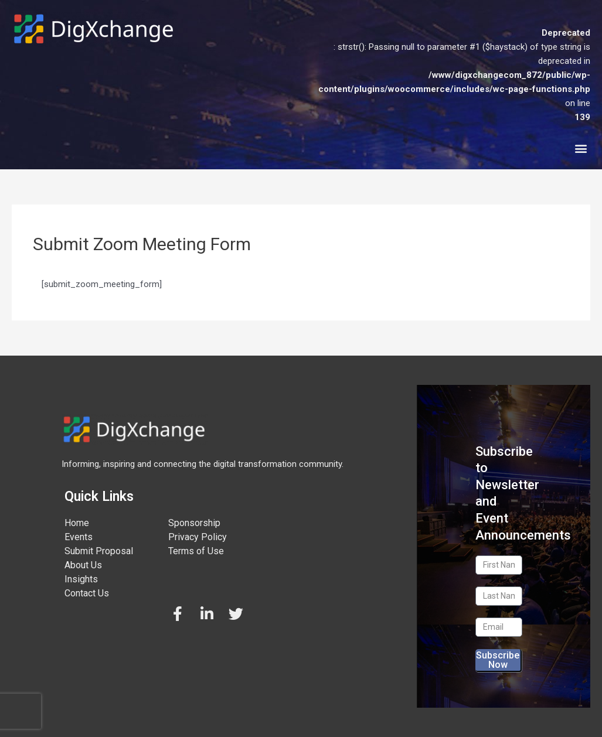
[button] (580, 148)
